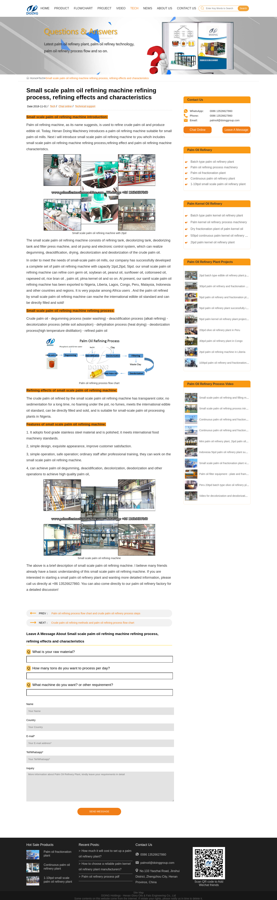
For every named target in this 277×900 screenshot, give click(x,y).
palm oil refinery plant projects (210, 261)
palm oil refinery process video (210, 384)
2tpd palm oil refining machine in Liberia (222, 351)
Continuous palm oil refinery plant (213, 178)
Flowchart (83, 8)
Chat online (65, 106)
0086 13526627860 (153, 854)
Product (61, 8)
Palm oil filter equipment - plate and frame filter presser (231, 473)
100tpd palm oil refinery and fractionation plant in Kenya (231, 362)
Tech (134, 8)
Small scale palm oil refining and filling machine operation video (236, 397)
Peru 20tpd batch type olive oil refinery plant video (228, 484)
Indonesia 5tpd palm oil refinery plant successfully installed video (236, 452)
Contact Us (186, 8)
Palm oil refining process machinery (214, 167)
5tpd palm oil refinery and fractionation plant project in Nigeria (234, 297)
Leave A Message (236, 129)
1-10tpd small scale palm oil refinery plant (218, 184)
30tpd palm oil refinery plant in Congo (221, 340)
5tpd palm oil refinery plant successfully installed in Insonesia (234, 308)
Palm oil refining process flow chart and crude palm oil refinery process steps (95, 613)
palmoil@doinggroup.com (157, 862)
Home (45, 8)
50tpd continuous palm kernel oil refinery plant (221, 235)
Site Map (138, 892)
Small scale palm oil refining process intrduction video (230, 408)
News (147, 8)
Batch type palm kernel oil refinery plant (217, 215)
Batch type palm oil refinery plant (212, 161)
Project (105, 8)
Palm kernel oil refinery (204, 203)
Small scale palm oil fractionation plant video (225, 463)
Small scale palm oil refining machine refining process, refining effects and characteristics (97, 78)
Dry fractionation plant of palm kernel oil (217, 228)
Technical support (85, 106)
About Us (164, 8)
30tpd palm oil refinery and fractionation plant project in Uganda (236, 286)
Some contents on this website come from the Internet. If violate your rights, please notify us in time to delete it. (138, 898)
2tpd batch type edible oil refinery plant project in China (231, 275)
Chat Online (198, 129)
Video (121, 8)
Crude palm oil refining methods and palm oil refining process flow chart (92, 622)
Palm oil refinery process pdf (100, 876)
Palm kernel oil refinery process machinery (219, 222)
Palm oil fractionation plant (208, 172)
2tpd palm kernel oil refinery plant (213, 242)
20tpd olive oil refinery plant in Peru (219, 330)
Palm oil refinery (199, 150)
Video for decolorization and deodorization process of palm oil (235, 495)
